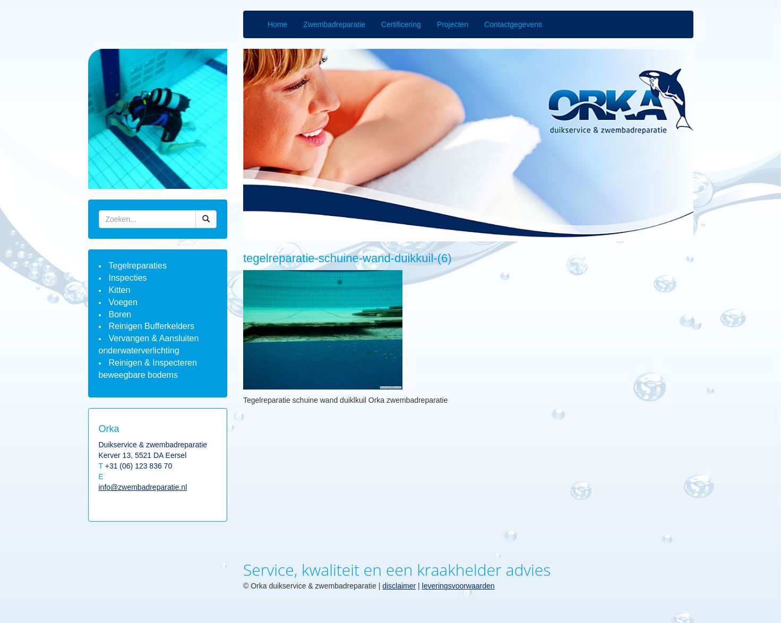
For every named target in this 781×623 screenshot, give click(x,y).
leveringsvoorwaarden (458, 586)
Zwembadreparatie (334, 24)
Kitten (120, 290)
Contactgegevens (513, 24)
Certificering (401, 24)
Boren (120, 314)
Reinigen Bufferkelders (152, 326)
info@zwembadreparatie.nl (143, 487)
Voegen (123, 302)
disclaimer (399, 586)
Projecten (452, 24)
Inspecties (128, 277)
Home (277, 24)
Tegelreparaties (138, 265)
